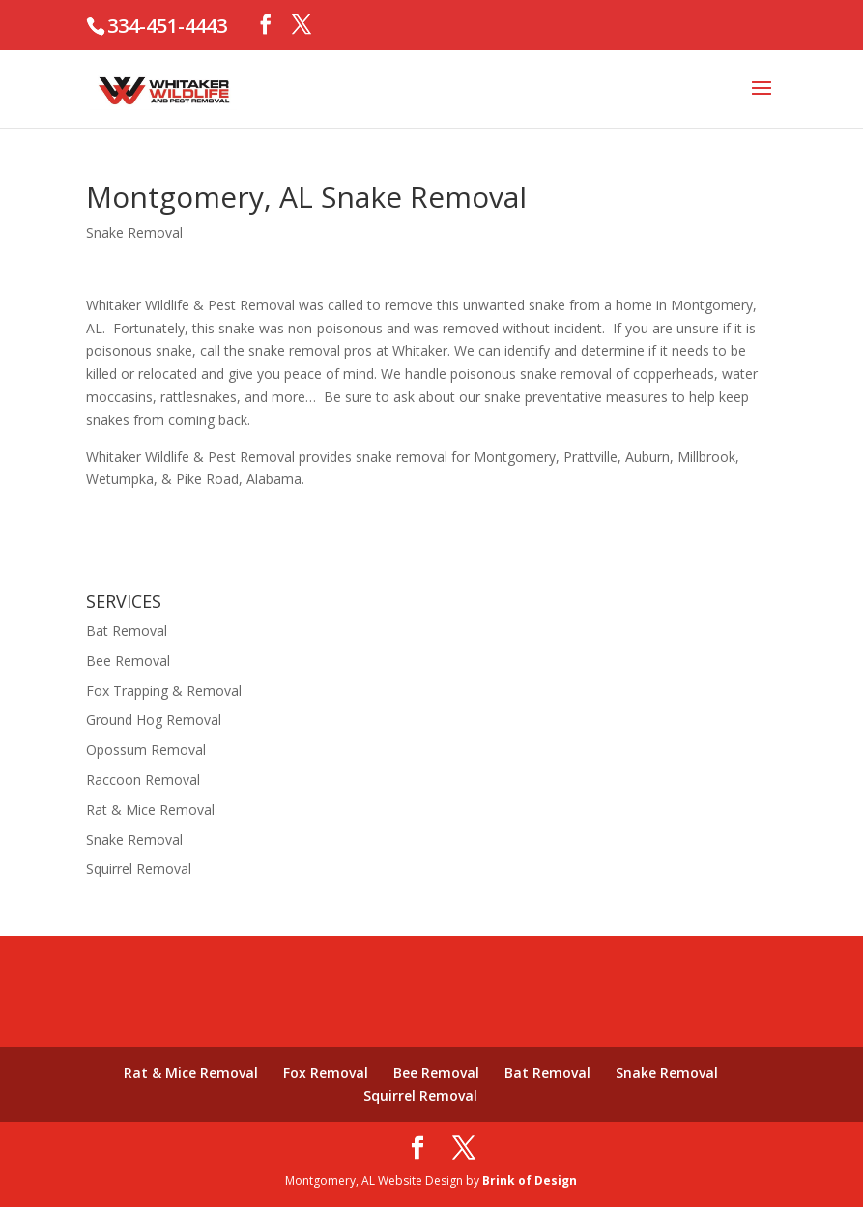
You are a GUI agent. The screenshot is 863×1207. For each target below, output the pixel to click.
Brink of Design (529, 1180)
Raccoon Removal (143, 779)
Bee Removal (128, 660)
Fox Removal (325, 1072)
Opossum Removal (146, 749)
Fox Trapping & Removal (164, 690)
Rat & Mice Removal (150, 809)
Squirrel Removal (138, 868)
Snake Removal (134, 232)
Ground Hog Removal (153, 719)
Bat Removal (126, 630)
